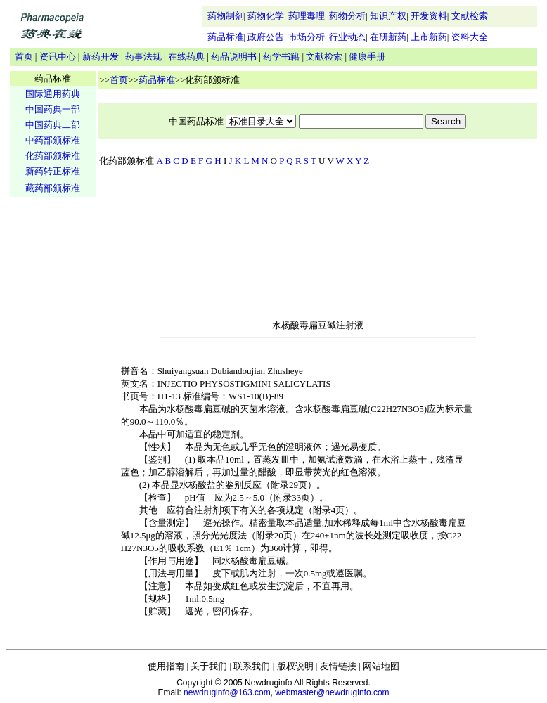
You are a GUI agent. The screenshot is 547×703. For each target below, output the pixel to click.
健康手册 (367, 56)
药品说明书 (234, 56)
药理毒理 (306, 16)
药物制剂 (225, 16)
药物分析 (347, 16)
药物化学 (265, 16)
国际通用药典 (52, 94)
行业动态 (347, 37)
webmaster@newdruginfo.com (332, 692)
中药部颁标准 (52, 140)
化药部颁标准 (52, 155)
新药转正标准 (52, 171)
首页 (24, 56)
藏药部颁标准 (52, 188)
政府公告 (265, 37)
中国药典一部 (52, 109)
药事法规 (143, 56)
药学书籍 (281, 56)
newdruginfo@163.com (227, 692)
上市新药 (429, 37)
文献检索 (469, 16)
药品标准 (225, 37)
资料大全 (469, 37)
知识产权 (388, 16)
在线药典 (186, 56)
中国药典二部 (52, 125)
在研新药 (388, 37)
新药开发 (100, 56)
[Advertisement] (53, 419)
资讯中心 (57, 56)
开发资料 (429, 16)
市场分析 (306, 37)
